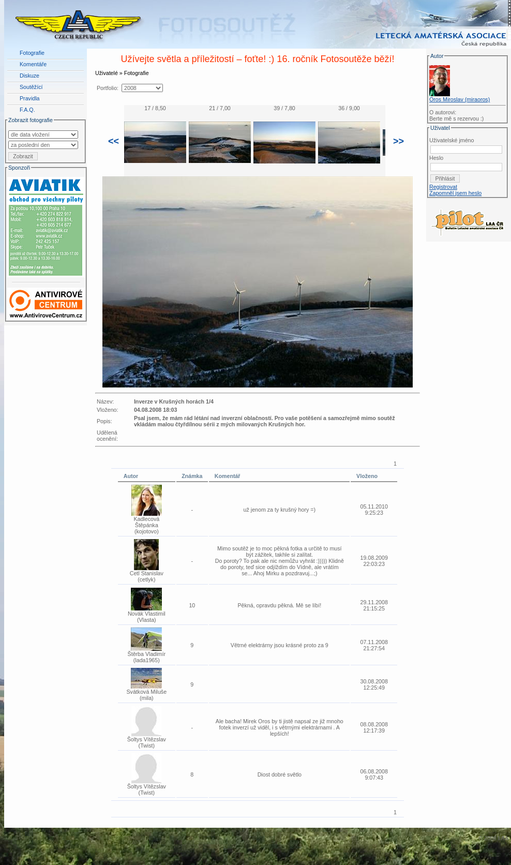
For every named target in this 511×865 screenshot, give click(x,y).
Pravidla (30, 98)
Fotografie (32, 53)
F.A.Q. (27, 110)
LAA (503, 838)
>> (398, 141)
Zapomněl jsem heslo (455, 193)
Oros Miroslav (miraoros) (459, 99)
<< (113, 141)
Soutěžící (31, 87)
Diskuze (29, 75)
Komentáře (33, 64)
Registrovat (443, 187)
